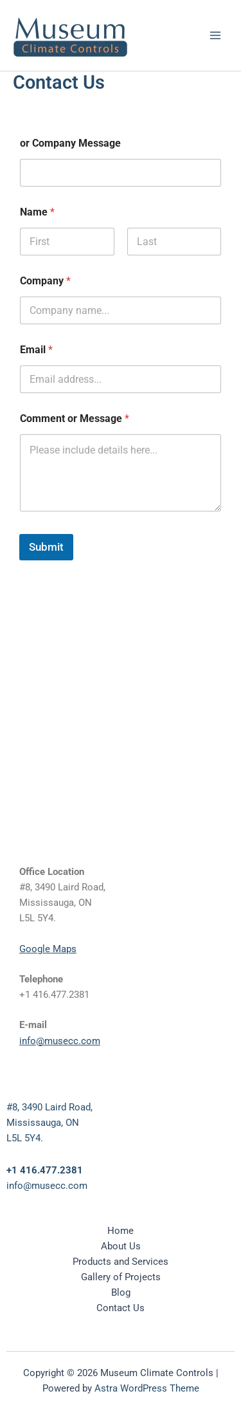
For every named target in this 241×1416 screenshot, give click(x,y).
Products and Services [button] (120, 1261)
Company (45, 281)
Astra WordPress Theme (146, 1388)
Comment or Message (74, 418)
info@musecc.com (59, 1041)
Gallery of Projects (121, 1277)
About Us (121, 1246)
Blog (120, 1292)
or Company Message (70, 143)
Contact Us (120, 1308)
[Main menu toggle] (215, 35)
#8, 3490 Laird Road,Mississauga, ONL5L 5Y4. (49, 1122)
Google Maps (47, 949)
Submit (46, 546)
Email (36, 350)
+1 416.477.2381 (44, 1170)
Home (120, 1231)
